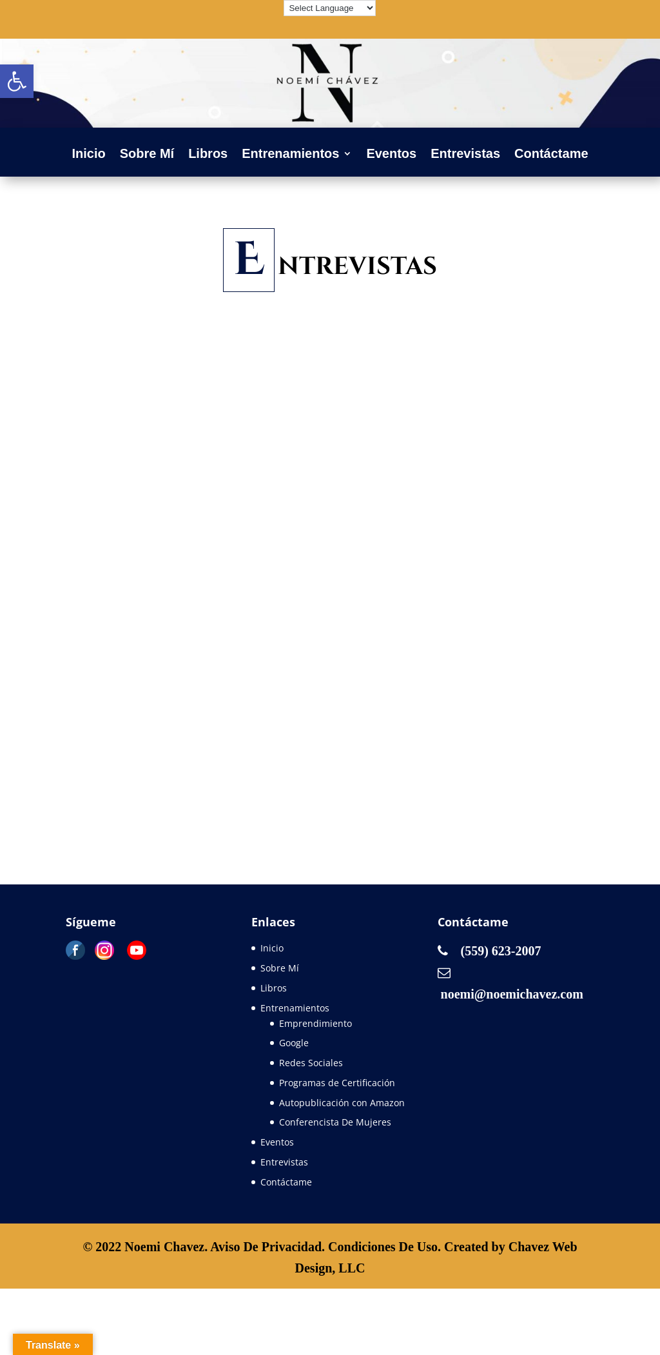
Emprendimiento (315, 1023)
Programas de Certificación (337, 1083)
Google (294, 1043)
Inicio (88, 155)
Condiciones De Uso (383, 1247)
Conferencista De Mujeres (335, 1122)
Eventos (391, 155)
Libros (208, 155)
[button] (17, 81)
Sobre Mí (147, 155)
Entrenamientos (290, 155)
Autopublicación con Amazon (342, 1103)
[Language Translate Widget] (330, 8)
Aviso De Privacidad (266, 1247)
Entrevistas (465, 155)
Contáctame (551, 155)
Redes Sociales (311, 1063)
